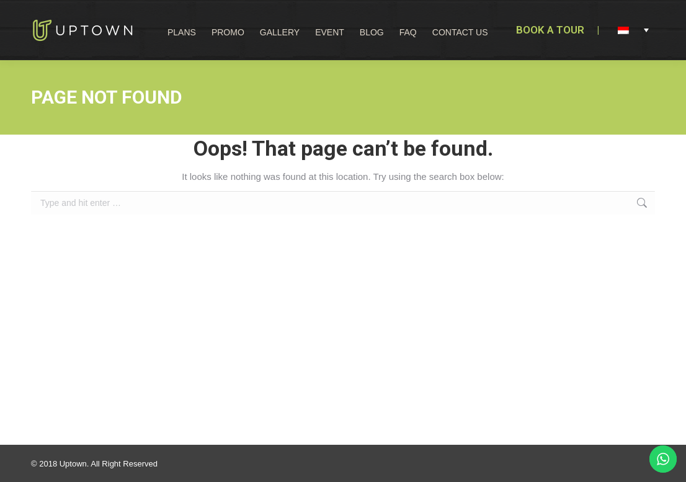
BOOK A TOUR (550, 30)
